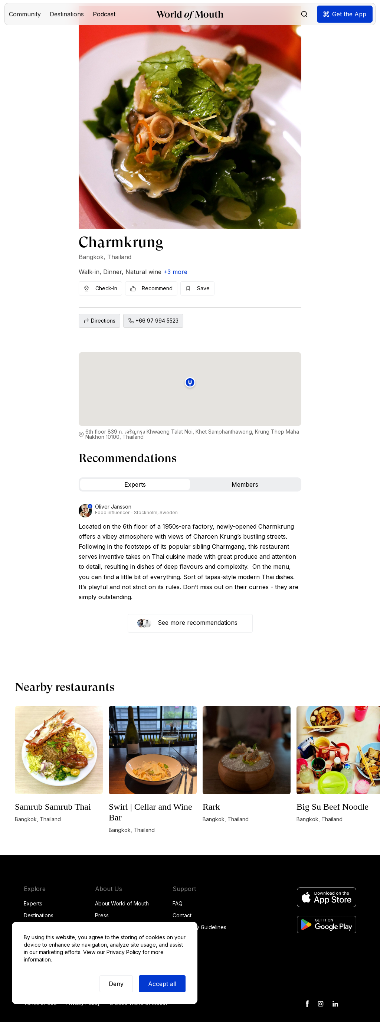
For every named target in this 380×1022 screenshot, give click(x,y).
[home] (189, 14)
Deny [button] (116, 983)
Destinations (38, 915)
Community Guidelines (199, 927)
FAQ (178, 903)
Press (102, 915)
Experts (33, 903)
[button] (24, 14)
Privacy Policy (124, 952)
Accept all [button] (162, 983)
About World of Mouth (122, 903)
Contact (182, 915)
